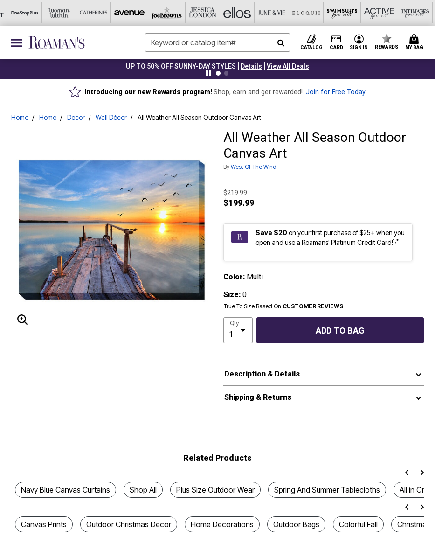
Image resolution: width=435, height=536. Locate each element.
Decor (76, 117)
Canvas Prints (44, 524)
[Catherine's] (28, 12)
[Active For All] (304, 12)
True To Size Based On (283, 306)
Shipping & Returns (257, 397)
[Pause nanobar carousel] (208, 73)
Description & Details (262, 373)
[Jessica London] (131, 12)
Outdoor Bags (296, 524)
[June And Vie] (200, 12)
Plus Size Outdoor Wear (215, 489)
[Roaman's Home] (56, 42)
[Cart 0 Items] (415, 42)
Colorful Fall (358, 524)
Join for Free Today (336, 92)
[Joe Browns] (97, 12)
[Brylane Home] (407, 12)
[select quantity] (238, 330)
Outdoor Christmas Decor (128, 524)
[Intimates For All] (338, 12)
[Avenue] (62, 12)
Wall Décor (111, 117)
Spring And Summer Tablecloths (327, 489)
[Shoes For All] (373, 12)
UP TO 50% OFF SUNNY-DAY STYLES (181, 66)
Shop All (143, 489)
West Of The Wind (253, 166)
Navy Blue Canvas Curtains (65, 489)
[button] (251, 66)
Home (19, 117)
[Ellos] (166, 12)
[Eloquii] (235, 12)
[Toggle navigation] (16, 42)
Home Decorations (222, 524)
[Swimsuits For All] (269, 12)
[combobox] (217, 42)
